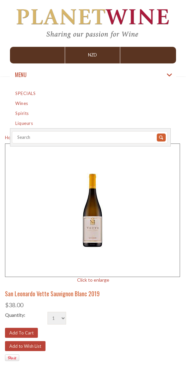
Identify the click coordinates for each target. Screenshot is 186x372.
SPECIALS (25, 93)
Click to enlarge (93, 280)
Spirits (22, 113)
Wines (21, 103)
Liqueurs (24, 123)
